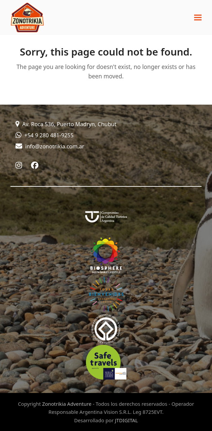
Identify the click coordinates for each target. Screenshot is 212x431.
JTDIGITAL (126, 420)
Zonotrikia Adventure (66, 403)
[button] (198, 18)
